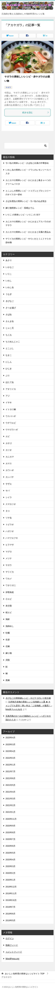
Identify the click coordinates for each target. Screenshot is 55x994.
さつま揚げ (11, 308)
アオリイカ (11, 389)
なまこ (9, 355)
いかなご (10, 267)
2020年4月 (10, 859)
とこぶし (10, 348)
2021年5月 (10, 785)
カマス (9, 463)
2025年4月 (10, 737)
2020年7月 (10, 839)
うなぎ (9, 294)
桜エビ (9, 612)
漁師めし (10, 626)
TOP (24, 973)
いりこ (9, 274)
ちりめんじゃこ (13, 341)
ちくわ (9, 335)
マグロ (9, 551)
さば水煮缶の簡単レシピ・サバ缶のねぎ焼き (26, 201)
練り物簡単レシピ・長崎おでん (20, 208)
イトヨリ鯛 (11, 409)
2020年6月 (10, 846)
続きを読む (35, 112)
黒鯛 (8, 680)
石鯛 (8, 646)
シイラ (9, 497)
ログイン (10, 938)
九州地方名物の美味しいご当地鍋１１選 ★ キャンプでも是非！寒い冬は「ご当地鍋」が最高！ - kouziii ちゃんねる (29, 705)
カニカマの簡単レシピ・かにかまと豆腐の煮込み (28, 232)
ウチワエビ (11, 423)
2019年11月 (11, 893)
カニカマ (10, 457)
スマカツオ (11, 504)
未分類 (9, 606)
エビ (8, 436)
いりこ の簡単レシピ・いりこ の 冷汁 (23, 214)
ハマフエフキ (12, 538)
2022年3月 (10, 758)
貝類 (8, 660)
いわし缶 (10, 287)
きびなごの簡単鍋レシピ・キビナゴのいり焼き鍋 (28, 698)
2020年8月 (10, 832)
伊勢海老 (10, 592)
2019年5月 (10, 920)
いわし (9, 280)
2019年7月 (10, 907)
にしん (9, 362)
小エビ (9, 599)
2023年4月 (10, 751)
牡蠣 (8, 633)
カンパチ (10, 477)
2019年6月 (10, 913)
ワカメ (9, 578)
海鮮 (8, 619)
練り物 (9, 653)
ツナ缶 (9, 518)
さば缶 (9, 314)
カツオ (9, 450)
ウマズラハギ (12, 429)
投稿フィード (12, 945)
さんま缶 (10, 321)
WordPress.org (12, 958)
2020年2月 (10, 873)
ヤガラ (8, 87)
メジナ (9, 558)
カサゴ (9, 443)
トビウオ (10, 524)
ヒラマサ (10, 545)
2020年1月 (10, 880)
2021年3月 (10, 798)
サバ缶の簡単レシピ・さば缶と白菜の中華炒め (27, 163)
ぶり (8, 375)
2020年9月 (10, 825)
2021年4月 (10, 792)
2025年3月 (10, 744)
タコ (8, 511)
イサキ (9, 402)
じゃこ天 (10, 328)
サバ (8, 490)
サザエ (9, 484)
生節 (8, 639)
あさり (9, 260)
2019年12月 (11, 886)
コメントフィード (14, 952)
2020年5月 (10, 853)
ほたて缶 (10, 382)
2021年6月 (10, 778)
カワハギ (10, 470)
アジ (8, 396)
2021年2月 (10, 805)
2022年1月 (10, 764)
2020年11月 (11, 819)
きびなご (10, 301)
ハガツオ (10, 531)
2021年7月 (10, 771)
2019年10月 (11, 900)
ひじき (9, 368)
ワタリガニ (11, 585)
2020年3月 (10, 866)
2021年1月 (10, 812)
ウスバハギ (11, 416)
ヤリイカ (10, 572)
